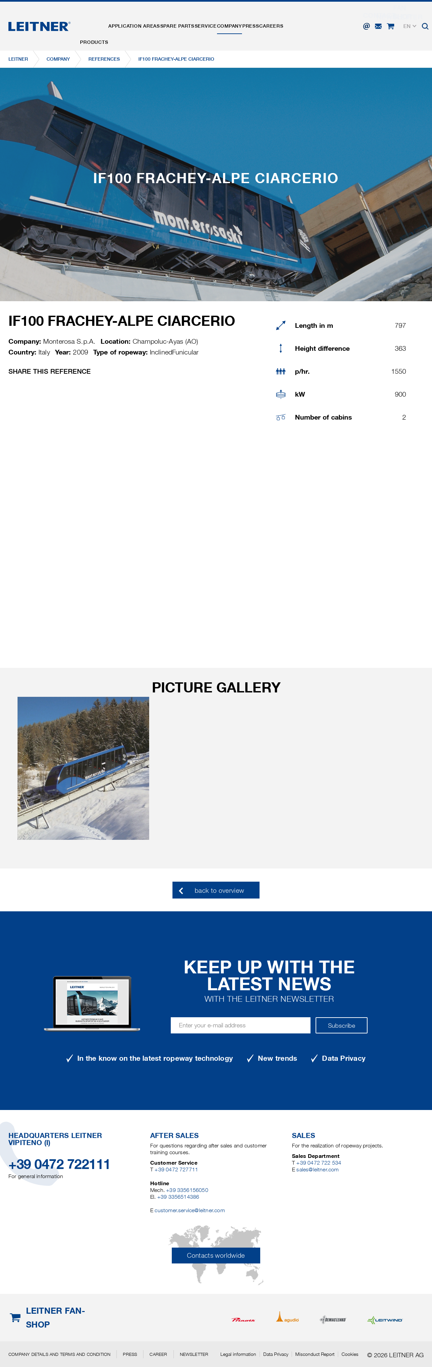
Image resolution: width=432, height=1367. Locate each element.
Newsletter (194, 1354)
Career (158, 1354)
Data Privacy (275, 1354)
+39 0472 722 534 (318, 1163)
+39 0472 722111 (59, 1164)
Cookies (350, 1354)
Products (97, 21)
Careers (312, 21)
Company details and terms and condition (59, 1354)
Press (285, 21)
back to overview (219, 890)
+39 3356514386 (178, 1197)
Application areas (143, 21)
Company (257, 21)
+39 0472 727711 (176, 1169)
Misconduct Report (314, 1354)
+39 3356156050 (187, 1190)
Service (228, 21)
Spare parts (193, 21)
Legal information (238, 1354)
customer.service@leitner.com (189, 1210)
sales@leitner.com (317, 1169)
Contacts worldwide (216, 1255)
